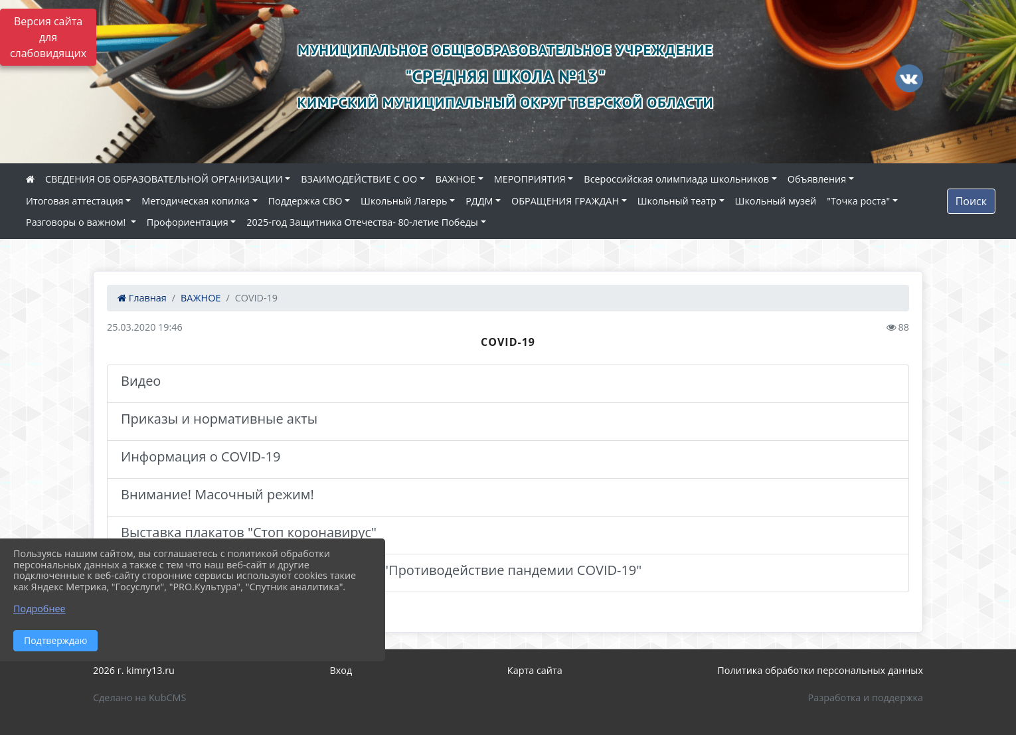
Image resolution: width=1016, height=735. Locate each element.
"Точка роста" (858, 201)
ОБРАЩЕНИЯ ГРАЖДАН (565, 201)
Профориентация (187, 222)
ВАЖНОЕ (455, 179)
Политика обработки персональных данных (820, 670)
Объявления (817, 179)
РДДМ (479, 201)
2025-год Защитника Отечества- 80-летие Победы (361, 222)
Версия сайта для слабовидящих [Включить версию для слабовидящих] (48, 37)
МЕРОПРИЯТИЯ (530, 179)
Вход (341, 670)
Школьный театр (677, 201)
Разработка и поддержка (865, 697)
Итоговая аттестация (75, 201)
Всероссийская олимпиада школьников (676, 179)
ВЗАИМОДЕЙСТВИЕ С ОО (359, 179)
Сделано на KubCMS (139, 697)
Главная (142, 297)
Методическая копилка (195, 201)
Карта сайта (534, 670)
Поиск (971, 201)
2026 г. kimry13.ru (134, 670)
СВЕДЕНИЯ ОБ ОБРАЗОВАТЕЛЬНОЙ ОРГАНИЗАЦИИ (164, 179)
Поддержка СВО (305, 201)
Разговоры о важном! (77, 222)
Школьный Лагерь (404, 201)
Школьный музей (776, 201)
